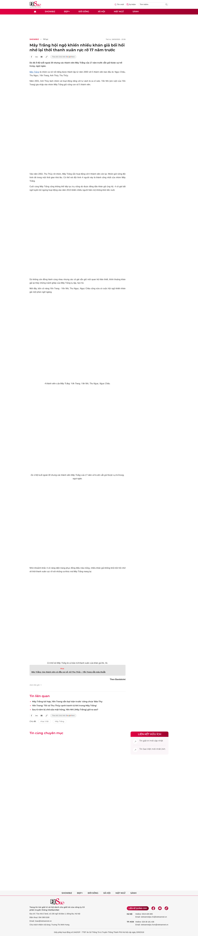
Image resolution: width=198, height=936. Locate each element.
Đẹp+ (67, 11)
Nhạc (45, 39)
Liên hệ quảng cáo (138, 908)
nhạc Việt (44, 721)
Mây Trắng (34, 72)
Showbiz (50, 11)
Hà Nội (129, 914)
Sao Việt (147, 749)
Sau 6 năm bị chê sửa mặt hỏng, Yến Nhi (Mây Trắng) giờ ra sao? (65, 709)
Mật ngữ (119, 11)
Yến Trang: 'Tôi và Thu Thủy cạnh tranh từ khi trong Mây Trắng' (64, 705)
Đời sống (84, 11)
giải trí (146, 740)
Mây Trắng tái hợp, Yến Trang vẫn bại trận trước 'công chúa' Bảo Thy (67, 701)
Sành (136, 11)
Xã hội (101, 11)
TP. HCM (130, 922)
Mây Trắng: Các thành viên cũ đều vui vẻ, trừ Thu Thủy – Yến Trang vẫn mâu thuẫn (68, 672)
